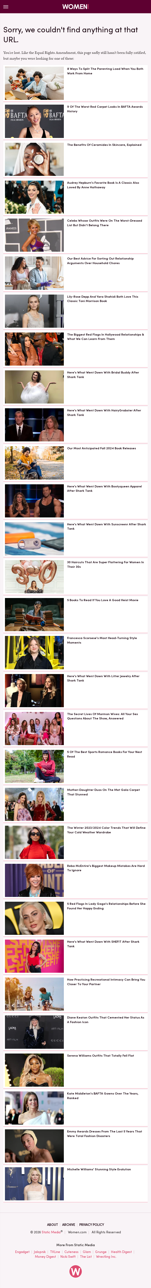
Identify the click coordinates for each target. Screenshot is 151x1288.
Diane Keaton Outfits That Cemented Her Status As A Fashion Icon (105, 1020)
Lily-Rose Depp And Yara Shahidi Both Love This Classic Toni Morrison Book (102, 299)
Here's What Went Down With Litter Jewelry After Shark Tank (103, 678)
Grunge (101, 1252)
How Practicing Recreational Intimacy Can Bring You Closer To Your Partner (106, 982)
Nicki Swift (68, 1257)
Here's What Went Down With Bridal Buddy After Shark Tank (103, 375)
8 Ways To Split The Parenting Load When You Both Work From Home (105, 71)
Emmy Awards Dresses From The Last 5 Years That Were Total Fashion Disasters (104, 1134)
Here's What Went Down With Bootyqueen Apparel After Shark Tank (104, 489)
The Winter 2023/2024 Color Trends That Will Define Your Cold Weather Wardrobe (106, 830)
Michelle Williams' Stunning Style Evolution (99, 1169)
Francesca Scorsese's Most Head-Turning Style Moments (102, 640)
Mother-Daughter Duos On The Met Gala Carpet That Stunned (103, 792)
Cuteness (71, 1252)
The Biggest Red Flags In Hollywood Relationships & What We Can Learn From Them (105, 337)
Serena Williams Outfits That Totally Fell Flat (100, 1055)
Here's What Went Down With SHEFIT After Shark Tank (103, 944)
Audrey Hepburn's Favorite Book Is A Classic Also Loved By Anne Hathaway (103, 185)
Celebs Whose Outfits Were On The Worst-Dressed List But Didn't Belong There (104, 223)
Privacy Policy (91, 1225)
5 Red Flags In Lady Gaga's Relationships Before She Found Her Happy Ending (106, 906)
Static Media (51, 1232)
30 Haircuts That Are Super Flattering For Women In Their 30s (105, 564)
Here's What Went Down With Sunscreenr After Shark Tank (106, 526)
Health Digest (121, 1252)
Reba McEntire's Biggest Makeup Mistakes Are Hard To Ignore (106, 868)
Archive (68, 1225)
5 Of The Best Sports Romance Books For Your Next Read (104, 754)
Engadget (22, 1252)
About (52, 1225)
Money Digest (45, 1257)
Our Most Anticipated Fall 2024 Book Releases (101, 448)
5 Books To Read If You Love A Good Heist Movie (102, 600)
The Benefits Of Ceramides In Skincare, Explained (104, 145)
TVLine (55, 1252)
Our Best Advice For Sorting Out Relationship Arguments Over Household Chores (100, 261)
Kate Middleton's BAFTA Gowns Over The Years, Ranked (102, 1096)
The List (86, 1257)
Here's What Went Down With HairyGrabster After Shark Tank (104, 412)
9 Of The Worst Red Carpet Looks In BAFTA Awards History (105, 109)
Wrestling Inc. (106, 1257)
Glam (87, 1252)
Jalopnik (40, 1252)
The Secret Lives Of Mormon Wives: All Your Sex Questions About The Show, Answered (102, 716)
